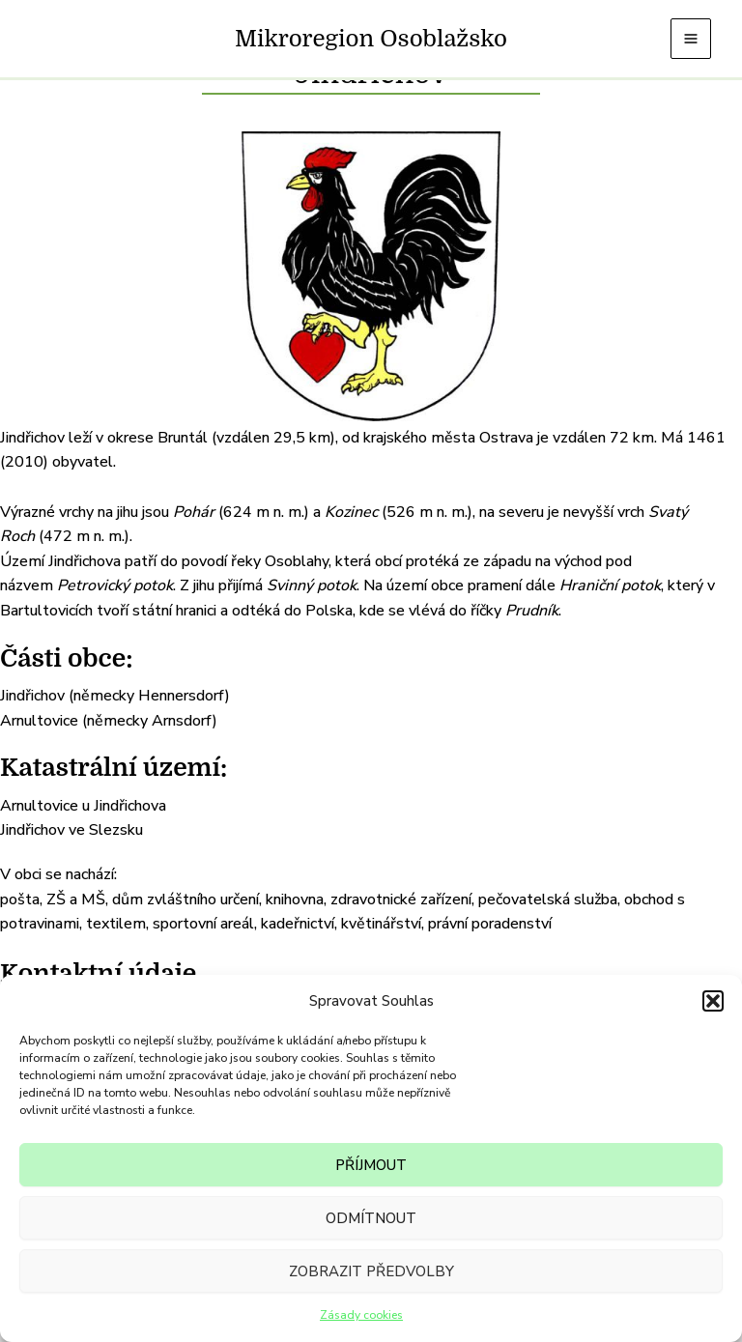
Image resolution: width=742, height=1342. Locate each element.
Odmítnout (371, 1218)
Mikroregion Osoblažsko (371, 38)
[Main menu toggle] (691, 38)
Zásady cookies (361, 1315)
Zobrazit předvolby (371, 1271)
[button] (713, 1001)
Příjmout (371, 1165)
